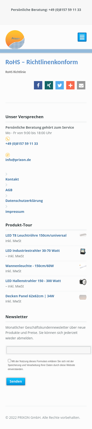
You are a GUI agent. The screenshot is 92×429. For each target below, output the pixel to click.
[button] (38, 85)
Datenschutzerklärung (24, 200)
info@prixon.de (18, 159)
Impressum (14, 211)
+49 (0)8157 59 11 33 (21, 143)
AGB (8, 190)
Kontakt (12, 179)
